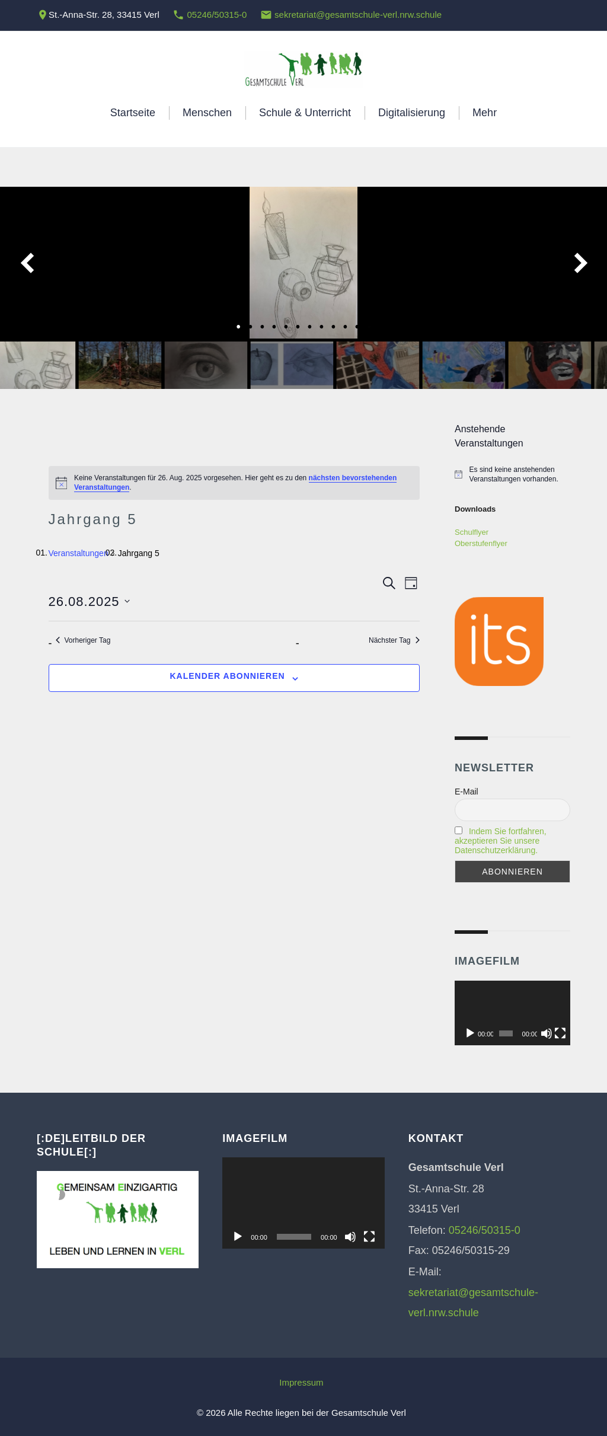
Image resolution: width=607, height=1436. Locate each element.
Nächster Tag (394, 640)
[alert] (234, 483)
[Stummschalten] (546, 1033)
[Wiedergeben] (470, 1033)
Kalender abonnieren (227, 676)
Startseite (132, 113)
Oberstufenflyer (481, 543)
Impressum (301, 1382)
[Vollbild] (560, 1033)
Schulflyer (471, 532)
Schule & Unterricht (305, 113)
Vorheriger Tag (83, 640)
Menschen (207, 113)
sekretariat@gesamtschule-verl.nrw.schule (358, 14)
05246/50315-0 (217, 14)
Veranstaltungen (78, 553)
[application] (512, 1013)
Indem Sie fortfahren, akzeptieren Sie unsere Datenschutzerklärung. (501, 841)
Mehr (484, 113)
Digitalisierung (411, 113)
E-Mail (466, 791)
